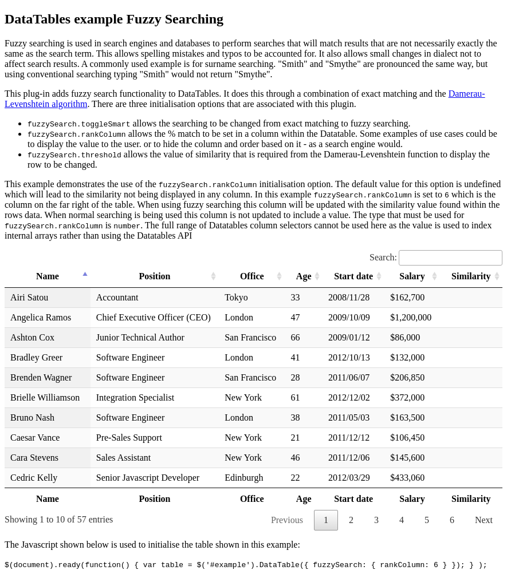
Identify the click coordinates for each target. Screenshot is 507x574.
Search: (436, 257)
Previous (287, 520)
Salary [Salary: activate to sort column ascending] (412, 276)
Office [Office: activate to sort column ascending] (252, 276)
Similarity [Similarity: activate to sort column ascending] (470, 276)
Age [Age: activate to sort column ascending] (304, 276)
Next (484, 520)
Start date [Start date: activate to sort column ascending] (353, 276)
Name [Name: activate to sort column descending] (47, 276)
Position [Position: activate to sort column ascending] (154, 276)
